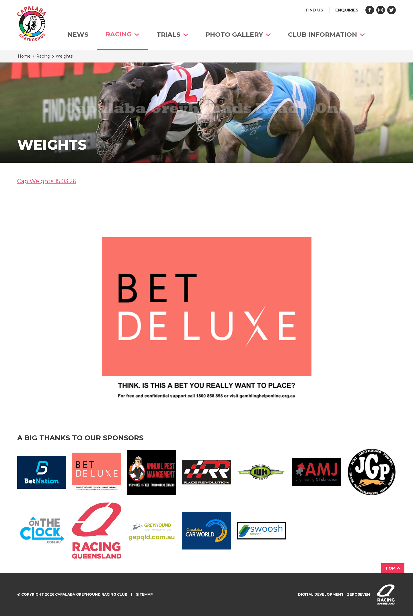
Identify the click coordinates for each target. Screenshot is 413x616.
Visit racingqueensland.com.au (386, 594)
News (77, 34)
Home (24, 56)
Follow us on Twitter (391, 10)
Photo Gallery (238, 34)
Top (392, 568)
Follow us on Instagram (380, 10)
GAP (151, 530)
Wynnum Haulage (261, 472)
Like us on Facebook (369, 10)
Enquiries (347, 10)
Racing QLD (96, 530)
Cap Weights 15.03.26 (46, 181)
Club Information (326, 34)
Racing (122, 34)
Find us (314, 10)
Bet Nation (41, 472)
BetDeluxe (96, 472)
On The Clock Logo (41, 530)
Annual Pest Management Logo (151, 472)
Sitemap (144, 594)
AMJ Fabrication (316, 472)
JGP (371, 472)
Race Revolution (206, 472)
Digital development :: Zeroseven (334, 594)
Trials (172, 34)
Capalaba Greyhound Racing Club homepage (31, 23)
